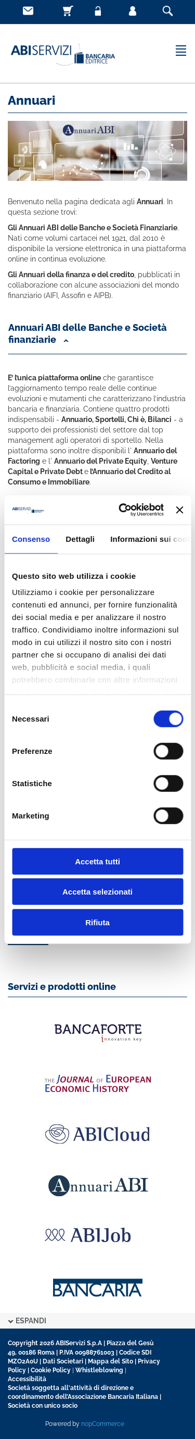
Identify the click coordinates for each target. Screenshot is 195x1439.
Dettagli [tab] (80, 538)
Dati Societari (63, 1361)
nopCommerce (102, 1424)
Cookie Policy (51, 1370)
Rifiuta (97, 921)
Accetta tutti (97, 861)
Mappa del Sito (110, 1361)
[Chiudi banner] (179, 510)
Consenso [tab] (31, 538)
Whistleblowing (99, 1370)
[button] (97, 336)
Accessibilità (27, 1379)
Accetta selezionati (97, 891)
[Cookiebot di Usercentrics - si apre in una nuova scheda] (122, 510)
